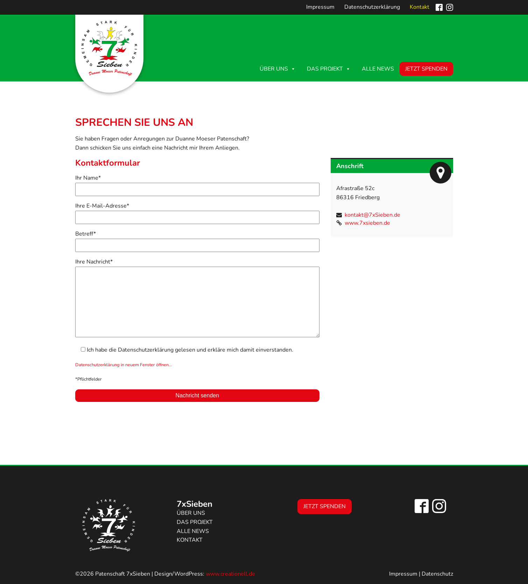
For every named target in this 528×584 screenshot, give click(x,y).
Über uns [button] (278, 69)
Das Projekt (195, 522)
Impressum (320, 7)
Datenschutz (437, 574)
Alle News (378, 69)
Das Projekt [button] (329, 69)
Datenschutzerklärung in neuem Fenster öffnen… (123, 365)
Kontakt (419, 7)
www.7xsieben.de (367, 223)
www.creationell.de (230, 574)
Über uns (191, 513)
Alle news (193, 531)
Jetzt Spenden (426, 69)
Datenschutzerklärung (372, 7)
